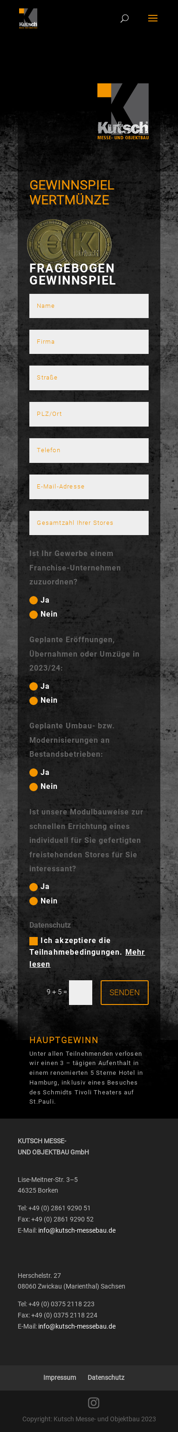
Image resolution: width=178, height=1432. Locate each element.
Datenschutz (106, 1377)
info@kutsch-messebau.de (77, 1230)
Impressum (59, 1377)
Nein (43, 614)
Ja (39, 600)
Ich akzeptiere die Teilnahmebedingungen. (87, 952)
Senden (125, 992)
